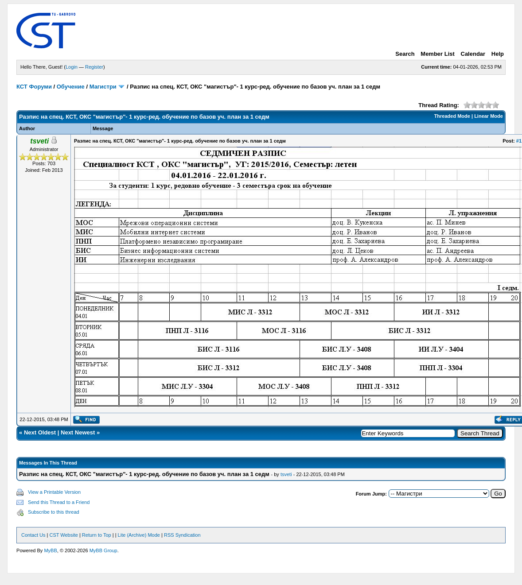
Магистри (103, 86)
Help (497, 53)
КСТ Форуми (34, 86)
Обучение (71, 86)
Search (404, 53)
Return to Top (96, 535)
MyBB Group (103, 550)
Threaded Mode (452, 116)
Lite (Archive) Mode (139, 535)
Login (72, 67)
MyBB (50, 550)
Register (94, 67)
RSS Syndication (182, 535)
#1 (519, 140)
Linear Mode (488, 116)
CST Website (63, 535)
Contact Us (33, 535)
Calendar (473, 53)
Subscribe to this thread (53, 512)
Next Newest (78, 432)
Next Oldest (40, 432)
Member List (438, 53)
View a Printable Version (54, 492)
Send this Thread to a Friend (59, 502)
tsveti (286, 474)
